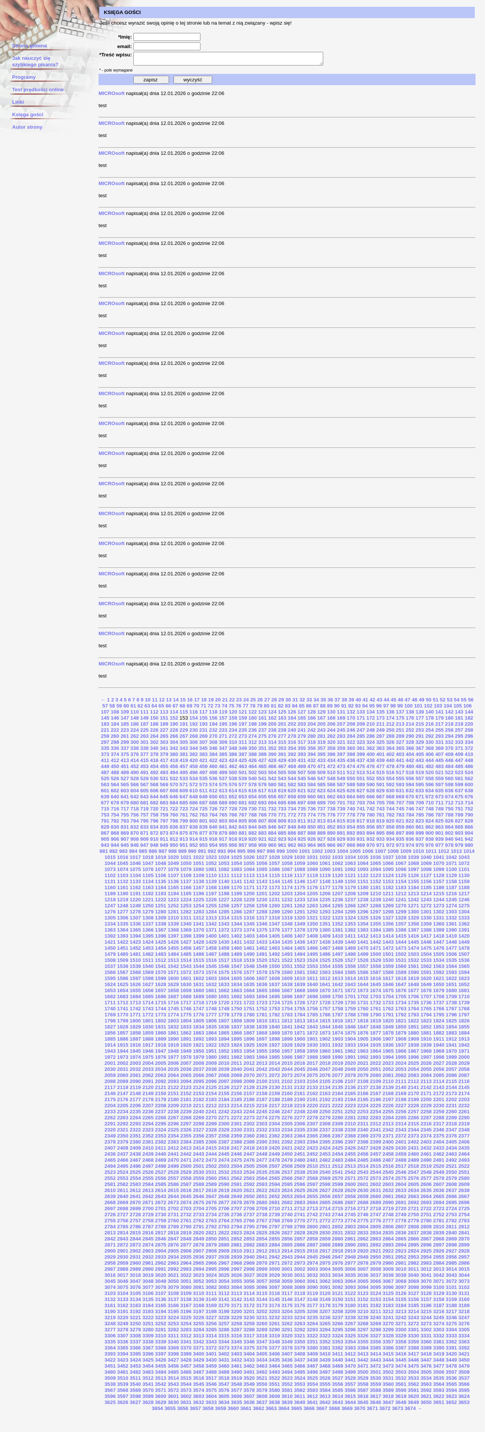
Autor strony (27, 127)
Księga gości (27, 114)
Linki (18, 102)
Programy (24, 77)
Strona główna (29, 45)
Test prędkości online (38, 89)
